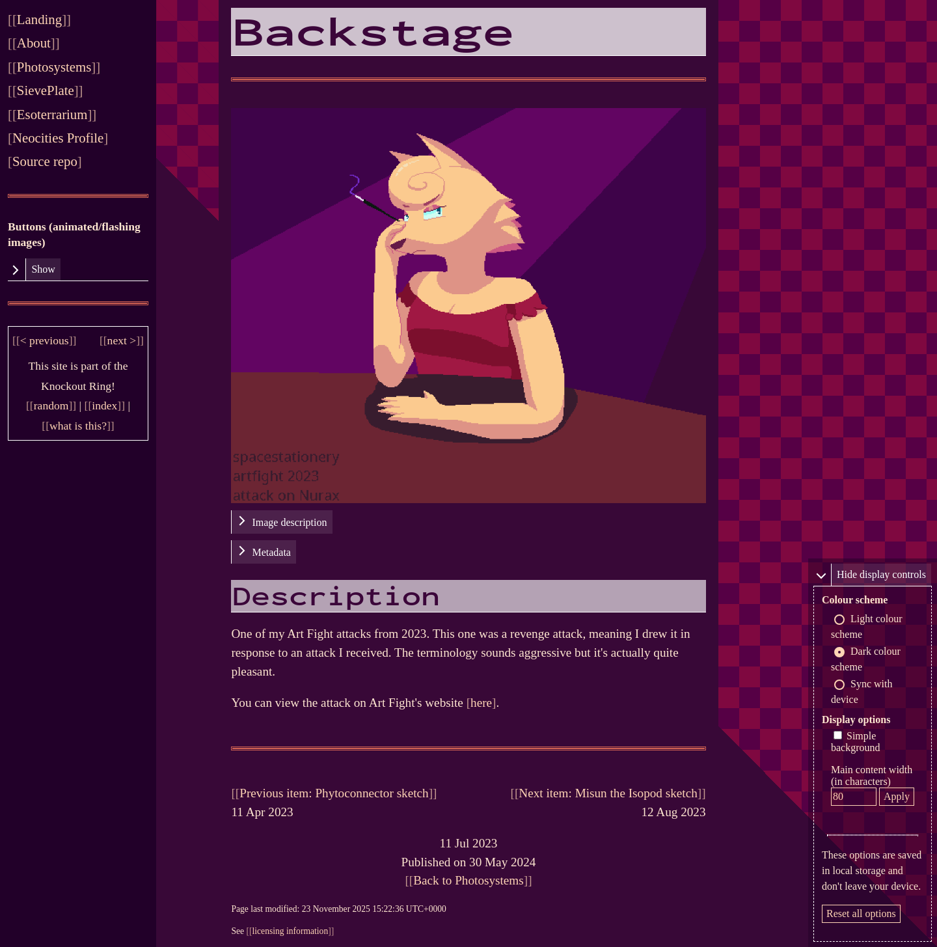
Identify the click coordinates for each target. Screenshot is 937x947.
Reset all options (861, 913)
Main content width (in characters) (871, 775)
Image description (289, 522)
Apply (897, 796)
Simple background (855, 741)
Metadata (271, 552)
